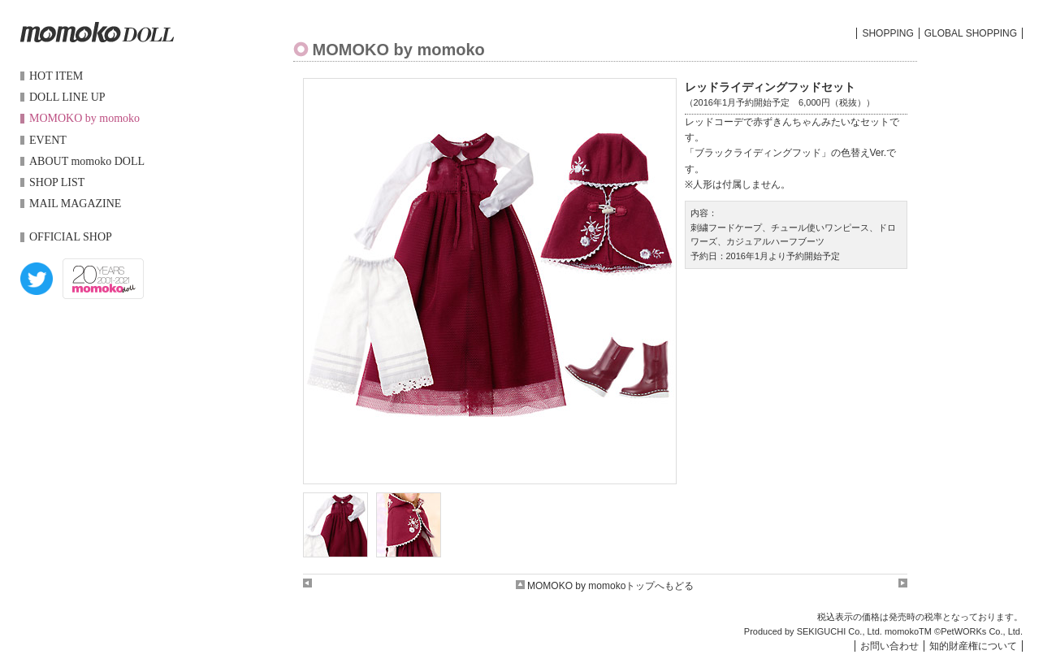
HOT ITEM (56, 76)
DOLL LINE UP (67, 97)
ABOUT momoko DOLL (87, 161)
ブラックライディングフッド (758, 152)
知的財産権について (973, 646)
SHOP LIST (56, 182)
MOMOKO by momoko (84, 118)
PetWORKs (963, 631)
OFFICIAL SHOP (70, 237)
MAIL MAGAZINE (75, 203)
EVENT (48, 140)
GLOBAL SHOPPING (970, 33)
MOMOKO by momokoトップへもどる (605, 586)
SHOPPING (887, 33)
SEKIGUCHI (821, 631)
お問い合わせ (889, 646)
